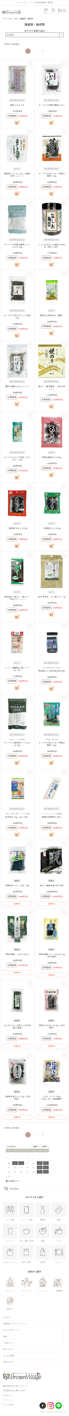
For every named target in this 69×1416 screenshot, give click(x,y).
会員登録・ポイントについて (15, 1323)
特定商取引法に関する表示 (14, 1390)
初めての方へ (8, 1349)
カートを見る (8, 1404)
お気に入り (7, 1395)
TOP (4, 18)
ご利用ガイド (8, 1342)
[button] (41, 51)
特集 (5, 1336)
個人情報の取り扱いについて (15, 1386)
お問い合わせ (8, 1362)
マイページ (7, 1399)
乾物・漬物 (13, 18)
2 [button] (34, 51)
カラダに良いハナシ (11, 1330)
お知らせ (6, 1317)
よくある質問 (8, 1355)
